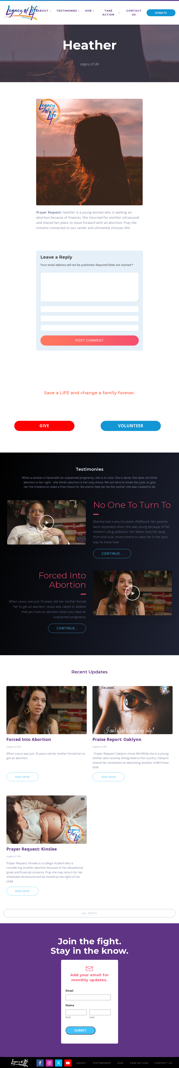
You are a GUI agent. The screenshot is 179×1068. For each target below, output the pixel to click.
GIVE (44, 426)
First (68, 1018)
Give (88, 10)
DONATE (161, 12)
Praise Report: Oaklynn (116, 740)
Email (69, 991)
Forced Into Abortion (28, 740)
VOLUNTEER (130, 426)
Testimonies (66, 10)
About (43, 10)
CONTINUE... (112, 554)
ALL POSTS (89, 914)
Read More (22, 777)
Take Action (108, 12)
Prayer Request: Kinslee (31, 849)
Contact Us (134, 12)
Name (70, 1006)
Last (92, 1018)
